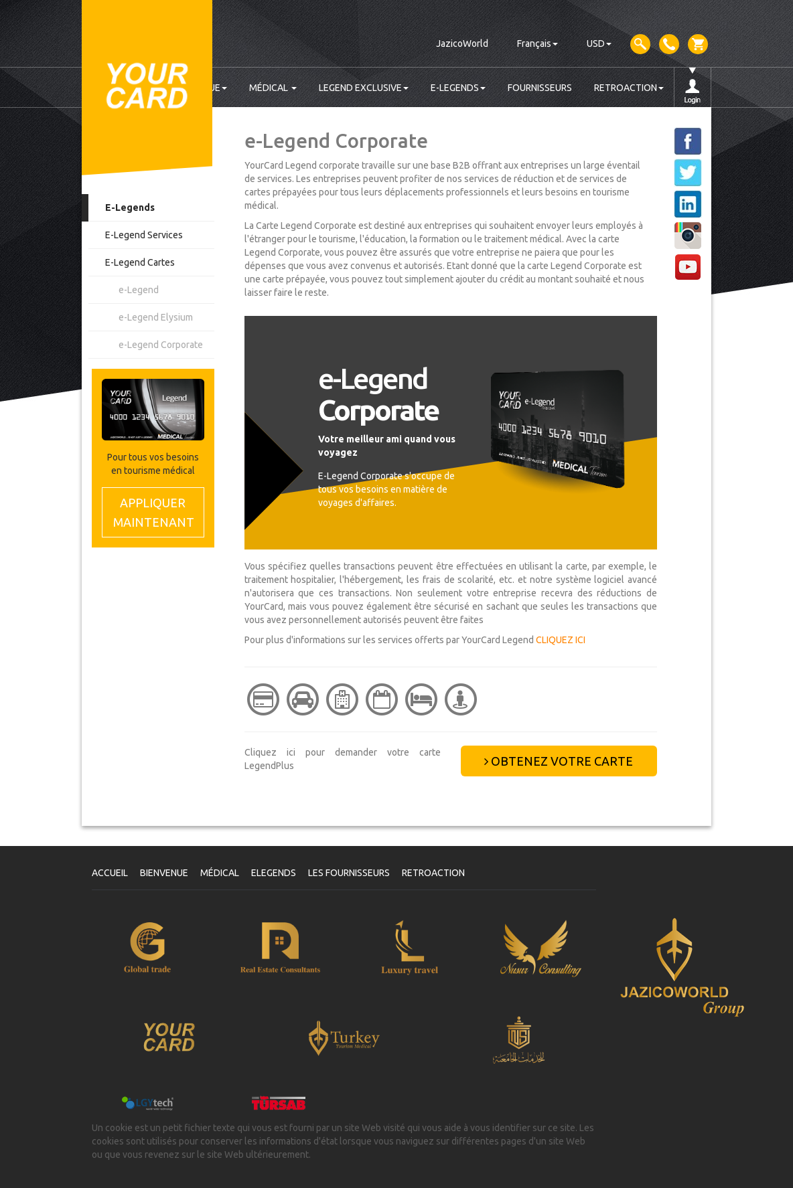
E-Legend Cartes (140, 262)
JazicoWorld (462, 43)
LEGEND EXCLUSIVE (364, 87)
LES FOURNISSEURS (349, 872)
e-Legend (139, 289)
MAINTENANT (153, 512)
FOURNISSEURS (540, 87)
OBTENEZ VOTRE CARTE (558, 761)
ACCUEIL (110, 872)
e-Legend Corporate (161, 344)
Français (537, 43)
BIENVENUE (164, 872)
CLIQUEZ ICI (560, 639)
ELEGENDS (273, 872)
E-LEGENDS (458, 87)
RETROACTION (629, 87)
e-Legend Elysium (156, 317)
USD (599, 43)
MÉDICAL (273, 87)
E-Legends (130, 207)
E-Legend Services (144, 235)
